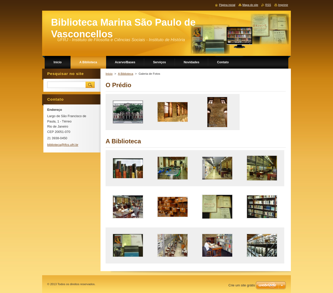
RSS (268, 4)
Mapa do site (250, 4)
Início (109, 73)
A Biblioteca (125, 73)
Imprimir (283, 4)
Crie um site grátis (241, 285)
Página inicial (227, 4)
